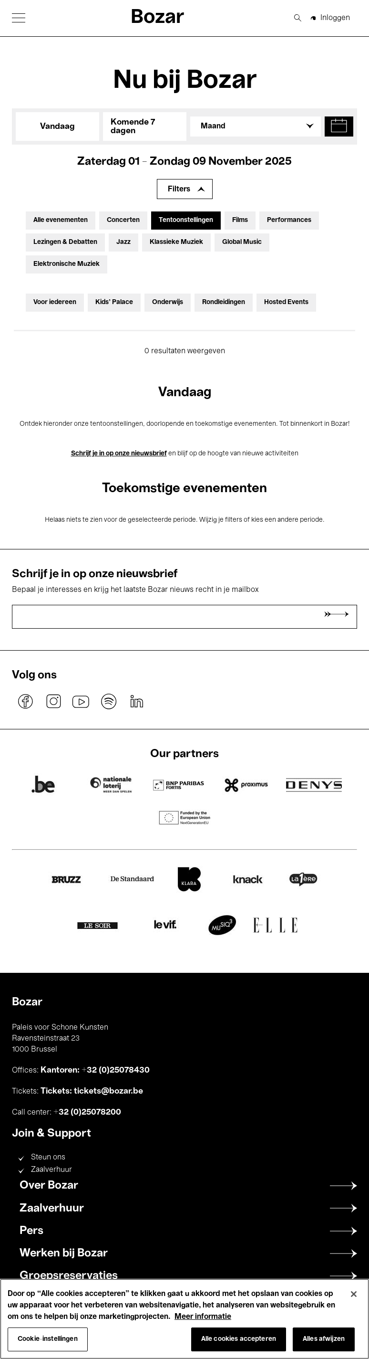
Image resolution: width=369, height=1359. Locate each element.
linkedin (136, 701)
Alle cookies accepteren (238, 1339)
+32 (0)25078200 (87, 1112)
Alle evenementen (60, 220)
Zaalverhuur (51, 1170)
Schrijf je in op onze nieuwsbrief (119, 454)
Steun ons (48, 1157)
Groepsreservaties (69, 1276)
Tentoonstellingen (186, 220)
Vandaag (57, 126)
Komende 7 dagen (133, 126)
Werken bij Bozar (64, 1253)
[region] (184, 1319)
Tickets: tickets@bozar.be (92, 1091)
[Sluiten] (353, 1294)
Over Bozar (49, 1185)
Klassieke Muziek (176, 242)
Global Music (242, 242)
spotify (108, 701)
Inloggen (335, 18)
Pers (31, 1231)
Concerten (123, 220)
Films (240, 220)
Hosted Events (286, 302)
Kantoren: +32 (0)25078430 (95, 1070)
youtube (81, 701)
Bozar (157, 18)
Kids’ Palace (114, 302)
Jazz (123, 242)
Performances (289, 220)
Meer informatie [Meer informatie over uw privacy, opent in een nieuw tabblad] (202, 1317)
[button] (18, 17)
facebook (25, 701)
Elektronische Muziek (66, 264)
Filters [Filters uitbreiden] (179, 189)
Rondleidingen (223, 302)
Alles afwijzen (324, 1339)
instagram (53, 701)
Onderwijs (167, 302)
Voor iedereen (54, 302)
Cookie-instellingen (48, 1339)
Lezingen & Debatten (65, 242)
